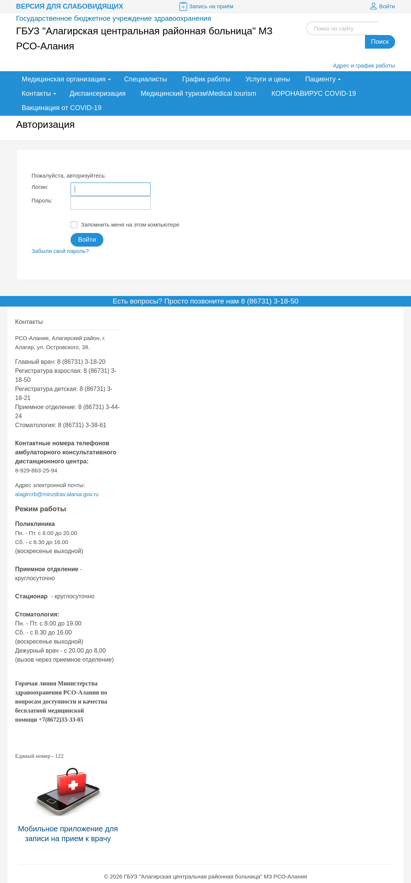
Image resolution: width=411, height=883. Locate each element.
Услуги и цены (267, 79)
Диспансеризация (97, 93)
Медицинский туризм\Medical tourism (199, 93)
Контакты (36, 93)
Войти (381, 6)
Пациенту (320, 79)
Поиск (380, 41)
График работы (206, 79)
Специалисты (145, 79)
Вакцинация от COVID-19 (62, 108)
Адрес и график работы (364, 65)
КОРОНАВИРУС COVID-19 (313, 93)
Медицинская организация (64, 79)
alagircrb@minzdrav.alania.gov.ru (57, 494)
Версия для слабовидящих (69, 6)
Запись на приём (206, 6)
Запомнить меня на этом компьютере (125, 224)
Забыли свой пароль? (60, 251)
